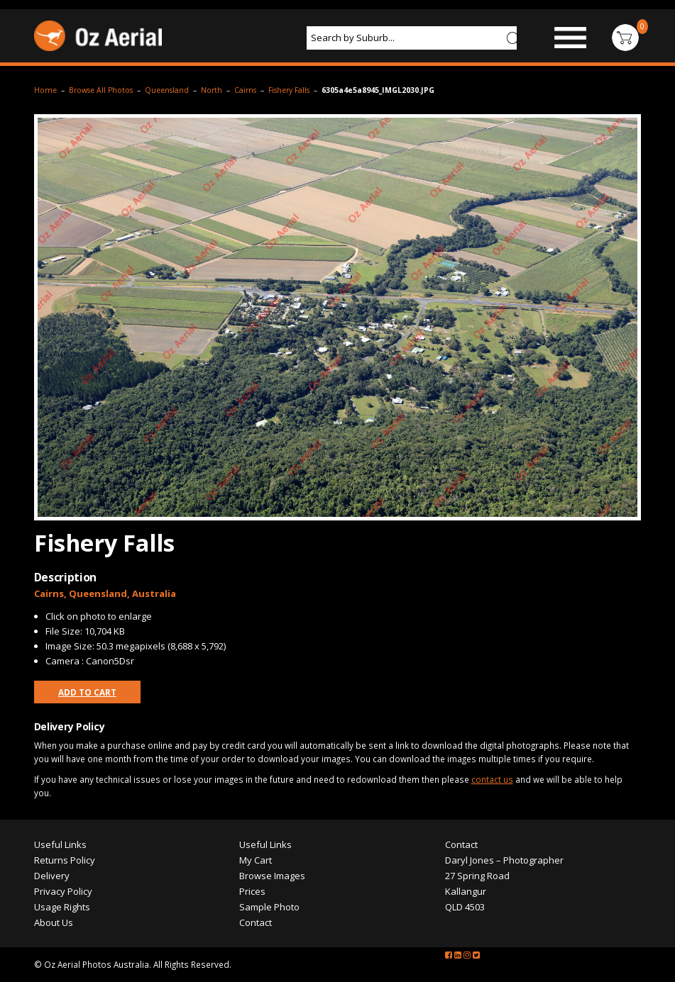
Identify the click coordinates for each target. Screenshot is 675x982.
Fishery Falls (288, 90)
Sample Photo (269, 906)
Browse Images (272, 875)
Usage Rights (62, 906)
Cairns (245, 90)
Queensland (167, 90)
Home (45, 90)
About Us (53, 922)
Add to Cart (87, 692)
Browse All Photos (101, 90)
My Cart (255, 860)
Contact (255, 922)
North (211, 90)
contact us (492, 779)
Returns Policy (64, 860)
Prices (252, 891)
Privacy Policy (63, 891)
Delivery (52, 875)
